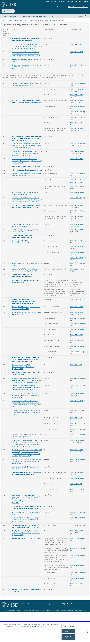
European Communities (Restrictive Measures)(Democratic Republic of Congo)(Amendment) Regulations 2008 (26, 403)
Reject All (68, 632)
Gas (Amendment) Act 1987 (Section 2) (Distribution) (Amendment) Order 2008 (25, 541)
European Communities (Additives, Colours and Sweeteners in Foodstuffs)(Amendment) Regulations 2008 (26, 410)
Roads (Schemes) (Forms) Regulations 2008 (26, 553)
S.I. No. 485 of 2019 (76, 553)
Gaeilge (85, 1)
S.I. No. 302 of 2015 (76, 239)
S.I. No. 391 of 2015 (76, 267)
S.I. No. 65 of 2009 (76, 380)
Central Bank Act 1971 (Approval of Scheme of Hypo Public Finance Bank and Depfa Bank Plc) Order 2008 (27, 153)
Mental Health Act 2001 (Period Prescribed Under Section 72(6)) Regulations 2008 (26, 522)
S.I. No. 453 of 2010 (76, 207)
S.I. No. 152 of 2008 (76, 67)
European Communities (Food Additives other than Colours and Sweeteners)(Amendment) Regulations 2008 (27, 476)
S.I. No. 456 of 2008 (76, 416)
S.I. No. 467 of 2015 (76, 455)
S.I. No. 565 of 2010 (76, 493)
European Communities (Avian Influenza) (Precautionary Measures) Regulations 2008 (26, 116)
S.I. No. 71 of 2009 (76, 194)
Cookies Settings (68, 627)
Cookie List (84, 619)
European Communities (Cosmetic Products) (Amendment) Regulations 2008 (26, 100)
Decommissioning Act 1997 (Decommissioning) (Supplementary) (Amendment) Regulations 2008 (24, 316)
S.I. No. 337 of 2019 (76, 226)
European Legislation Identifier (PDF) (53, 619)
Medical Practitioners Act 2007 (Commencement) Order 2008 (22, 291)
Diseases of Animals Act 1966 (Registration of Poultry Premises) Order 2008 (26, 489)
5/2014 (72, 540)
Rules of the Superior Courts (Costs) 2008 (26, 181)
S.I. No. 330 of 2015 (76, 408)
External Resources (39, 16)
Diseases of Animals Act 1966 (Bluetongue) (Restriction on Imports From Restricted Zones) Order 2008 (26, 535)
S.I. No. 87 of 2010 (76, 433)
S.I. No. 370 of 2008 (76, 104)
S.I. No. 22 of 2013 (76, 284)
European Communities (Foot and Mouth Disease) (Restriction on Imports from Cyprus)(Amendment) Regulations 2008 (27, 61)
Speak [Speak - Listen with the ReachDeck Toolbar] (7, 11)
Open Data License (73, 619)
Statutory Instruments (14, 35)
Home (3, 16)
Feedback (70, 1)
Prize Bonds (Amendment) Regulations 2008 (27, 185)
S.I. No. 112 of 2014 (76, 115)
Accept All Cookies (68, 638)
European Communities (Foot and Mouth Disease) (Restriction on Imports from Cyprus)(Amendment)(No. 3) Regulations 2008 (27, 395)
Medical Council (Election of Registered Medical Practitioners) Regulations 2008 (25, 285)
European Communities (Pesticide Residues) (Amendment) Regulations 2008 (26, 451)
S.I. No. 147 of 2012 (76, 245)
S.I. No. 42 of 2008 (76, 202)
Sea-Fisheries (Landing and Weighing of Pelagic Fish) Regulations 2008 (25, 208)
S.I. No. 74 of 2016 (76, 401)
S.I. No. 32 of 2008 (76, 213)
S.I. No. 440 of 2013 (76, 99)
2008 (25, 35)
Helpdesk (78, 1)
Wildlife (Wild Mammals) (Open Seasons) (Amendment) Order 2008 (26, 323)
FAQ (53, 16)
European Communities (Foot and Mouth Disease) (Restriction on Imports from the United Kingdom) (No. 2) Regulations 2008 (25, 69)
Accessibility (35, 619)
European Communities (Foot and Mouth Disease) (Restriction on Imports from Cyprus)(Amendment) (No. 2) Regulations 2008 (27, 215)
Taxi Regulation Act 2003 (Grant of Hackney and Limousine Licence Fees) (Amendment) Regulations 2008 (26, 548)
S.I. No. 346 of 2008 (76, 322)
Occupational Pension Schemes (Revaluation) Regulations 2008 (22, 251)
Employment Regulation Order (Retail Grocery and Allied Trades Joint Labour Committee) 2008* (27, 82)
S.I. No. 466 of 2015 (76, 159)
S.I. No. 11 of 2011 (76, 127)
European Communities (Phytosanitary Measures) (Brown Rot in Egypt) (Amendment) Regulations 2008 (27, 176)
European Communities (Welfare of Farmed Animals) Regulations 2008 (26, 190)
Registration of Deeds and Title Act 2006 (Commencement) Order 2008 (25, 55)
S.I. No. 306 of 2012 (76, 121)
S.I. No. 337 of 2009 (76, 256)
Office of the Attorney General (78, 7)
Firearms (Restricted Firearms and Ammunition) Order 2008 (23, 257)
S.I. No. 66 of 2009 (76, 314)
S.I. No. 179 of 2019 (76, 333)
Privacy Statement (23, 619)
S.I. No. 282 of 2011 (76, 174)
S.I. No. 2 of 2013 (75, 425)
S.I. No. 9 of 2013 (75, 355)
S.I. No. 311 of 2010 (76, 189)
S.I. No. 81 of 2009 (76, 444)
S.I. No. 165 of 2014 (76, 546)
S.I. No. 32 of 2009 (76, 198)
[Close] (88, 633)
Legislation (12, 16)
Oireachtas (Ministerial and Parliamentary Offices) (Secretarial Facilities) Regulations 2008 (26, 427)
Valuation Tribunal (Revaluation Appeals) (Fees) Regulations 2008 (25, 240)
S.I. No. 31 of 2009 (76, 278)
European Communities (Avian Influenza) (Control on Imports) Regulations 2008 (26, 221)
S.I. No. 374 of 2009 (76, 80)
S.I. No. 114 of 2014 (76, 488)
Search (82, 16)
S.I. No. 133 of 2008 (76, 533)
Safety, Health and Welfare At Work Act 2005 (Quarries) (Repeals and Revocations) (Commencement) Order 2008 (26, 374)
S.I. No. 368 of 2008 (76, 450)
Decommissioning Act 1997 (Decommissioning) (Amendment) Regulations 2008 (23, 382)
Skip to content (51, 1)
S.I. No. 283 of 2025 (76, 327)
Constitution (26, 16)
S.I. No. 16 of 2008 (76, 59)
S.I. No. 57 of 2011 (76, 499)
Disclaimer (61, 1)
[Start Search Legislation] (83, 22)
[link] (5, 29)
